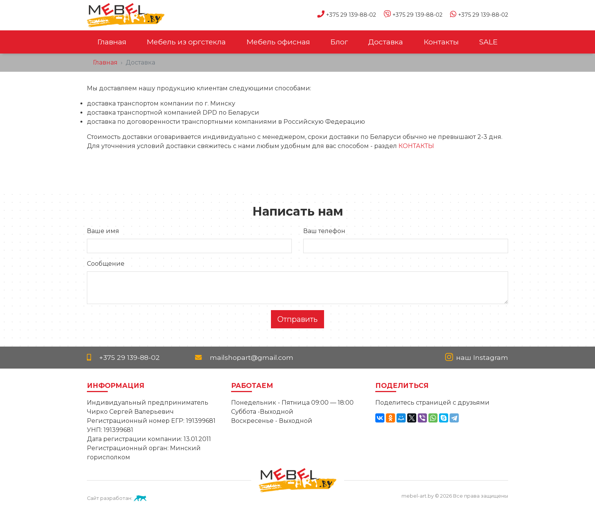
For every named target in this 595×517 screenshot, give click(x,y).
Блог (339, 41)
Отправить (297, 319)
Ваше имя (103, 231)
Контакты (441, 41)
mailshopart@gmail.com (244, 357)
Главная (111, 41)
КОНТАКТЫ (416, 146)
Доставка (385, 41)
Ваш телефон (324, 231)
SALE (488, 41)
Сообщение (105, 263)
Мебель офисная (278, 41)
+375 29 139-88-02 (343, 14)
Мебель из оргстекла (186, 41)
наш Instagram (476, 357)
